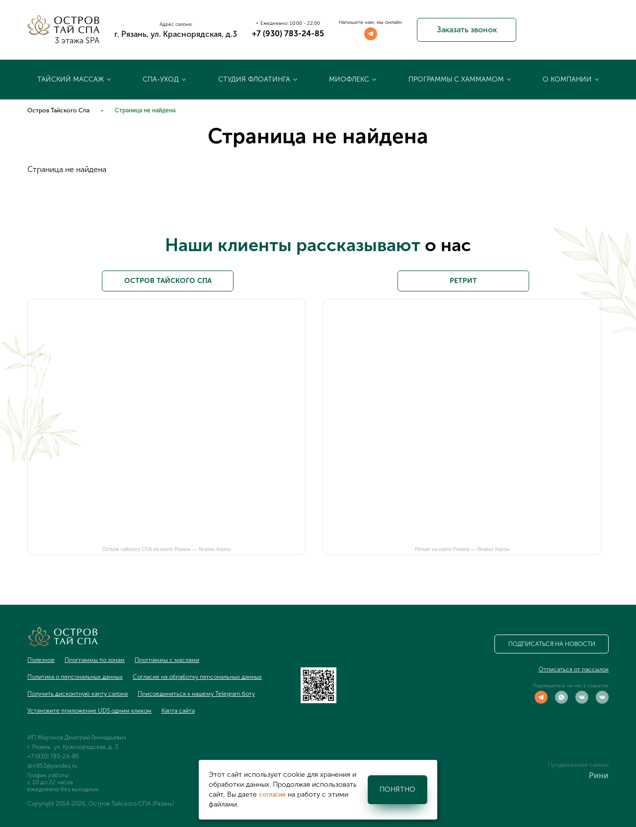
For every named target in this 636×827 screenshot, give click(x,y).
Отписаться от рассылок (574, 669)
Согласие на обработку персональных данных (197, 676)
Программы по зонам (95, 659)
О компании (567, 79)
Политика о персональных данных (75, 676)
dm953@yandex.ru (52, 765)
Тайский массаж (70, 79)
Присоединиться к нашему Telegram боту (196, 693)
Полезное (41, 659)
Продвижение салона (578, 764)
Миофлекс (349, 79)
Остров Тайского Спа (58, 110)
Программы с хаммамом (456, 79)
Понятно (397, 789)
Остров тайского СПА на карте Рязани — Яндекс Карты (166, 549)
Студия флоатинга (254, 79)
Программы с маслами (167, 659)
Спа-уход (161, 79)
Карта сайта (178, 710)
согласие (272, 794)
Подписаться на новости (551, 644)
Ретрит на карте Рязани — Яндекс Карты (462, 549)
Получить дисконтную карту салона (77, 693)
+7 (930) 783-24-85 (288, 33)
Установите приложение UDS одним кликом (89, 710)
